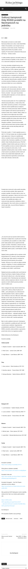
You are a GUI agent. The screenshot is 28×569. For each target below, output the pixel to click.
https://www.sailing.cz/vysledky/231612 (11, 455)
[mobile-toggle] (2, 9)
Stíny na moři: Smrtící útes (6, 527)
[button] (26, 9)
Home (2, 12)
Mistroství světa (9, 508)
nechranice (16, 508)
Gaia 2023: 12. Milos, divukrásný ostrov (21, 527)
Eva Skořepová (6, 28)
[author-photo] (14, 541)
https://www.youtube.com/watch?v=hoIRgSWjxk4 (13, 461)
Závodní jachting (8, 12)
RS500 (21, 508)
